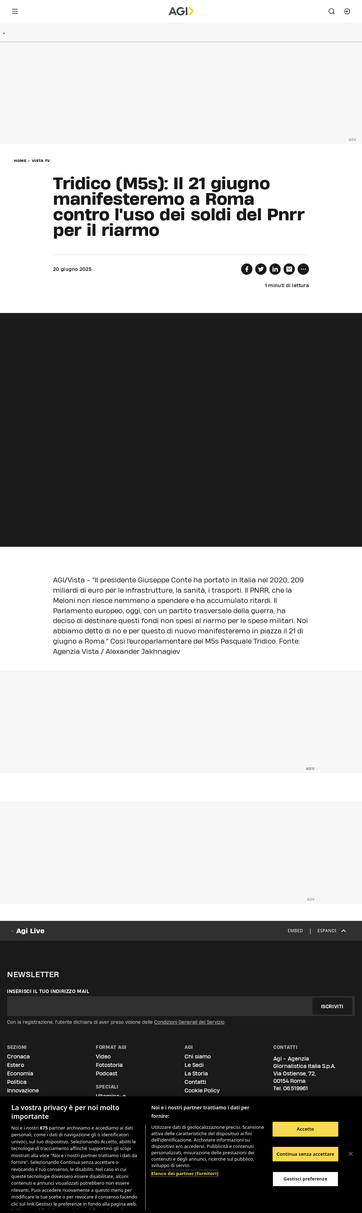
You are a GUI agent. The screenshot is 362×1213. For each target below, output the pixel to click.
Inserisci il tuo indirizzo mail (48, 991)
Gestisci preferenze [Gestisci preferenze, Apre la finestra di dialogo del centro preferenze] (305, 1179)
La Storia (196, 1073)
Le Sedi (194, 1065)
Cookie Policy (202, 1090)
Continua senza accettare (305, 1154)
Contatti (195, 1082)
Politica (17, 1082)
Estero (15, 1065)
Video (103, 1056)
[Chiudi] (350, 1154)
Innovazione (23, 1090)
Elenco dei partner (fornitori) (184, 1173)
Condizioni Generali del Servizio (189, 1022)
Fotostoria (109, 1065)
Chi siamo (198, 1056)
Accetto (305, 1129)
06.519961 (295, 1088)
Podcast (106, 1073)
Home (20, 160)
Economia (20, 1073)
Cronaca (18, 1056)
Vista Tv (41, 160)
